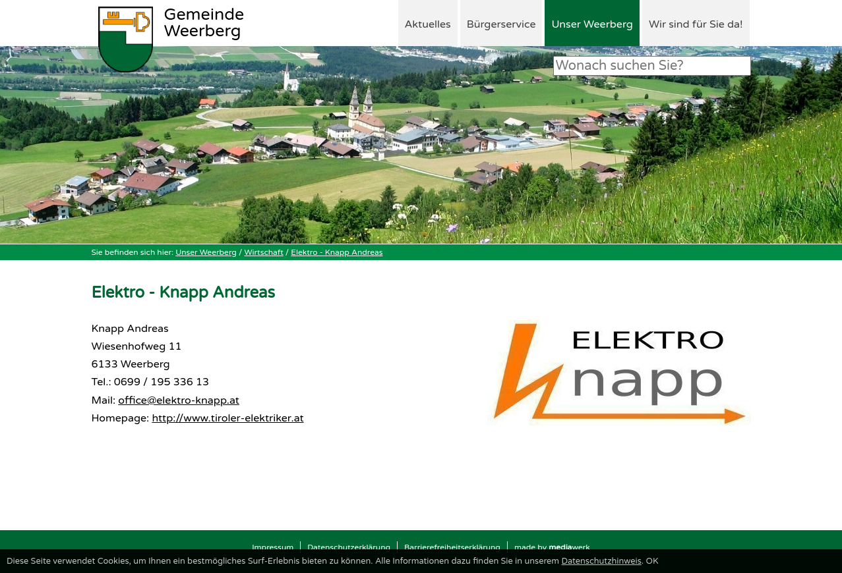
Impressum (272, 547)
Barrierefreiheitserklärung (452, 547)
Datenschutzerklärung (348, 547)
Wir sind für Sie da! (696, 24)
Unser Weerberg (591, 24)
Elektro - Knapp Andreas (336, 252)
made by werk (552, 547)
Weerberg (204, 24)
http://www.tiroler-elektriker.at (227, 418)
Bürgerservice (501, 24)
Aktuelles (428, 24)
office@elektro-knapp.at (178, 400)
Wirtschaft (263, 252)
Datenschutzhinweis (601, 561)
